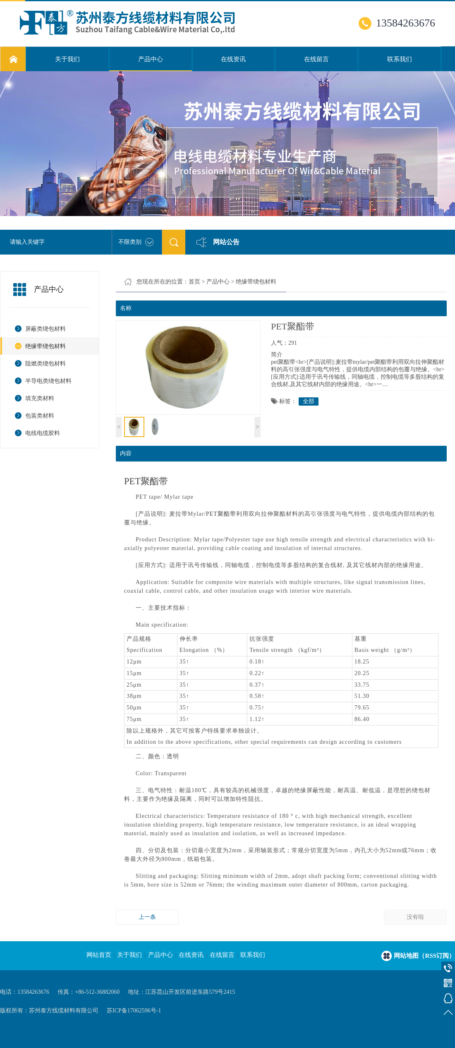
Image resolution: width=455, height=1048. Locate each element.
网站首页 (98, 955)
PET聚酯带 (146, 481)
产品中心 (150, 64)
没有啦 (415, 917)
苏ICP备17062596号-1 (134, 1010)
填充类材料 (39, 398)
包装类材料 (39, 416)
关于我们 (67, 59)
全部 (308, 401)
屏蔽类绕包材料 (45, 329)
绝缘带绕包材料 (45, 346)
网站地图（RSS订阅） (424, 955)
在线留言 (316, 59)
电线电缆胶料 (42, 433)
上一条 (147, 917)
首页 (194, 282)
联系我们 (399, 59)
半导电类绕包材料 (48, 381)
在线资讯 (233, 59)
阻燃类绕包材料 (45, 364)
